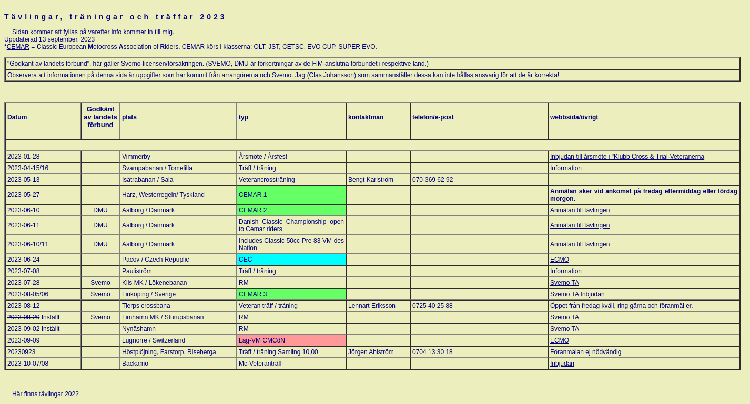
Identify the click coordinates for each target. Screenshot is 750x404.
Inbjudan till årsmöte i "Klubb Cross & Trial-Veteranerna (627, 156)
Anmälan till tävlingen (580, 210)
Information (566, 168)
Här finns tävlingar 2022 (45, 394)
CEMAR (18, 46)
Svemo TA (564, 282)
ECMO (559, 259)
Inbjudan (593, 294)
